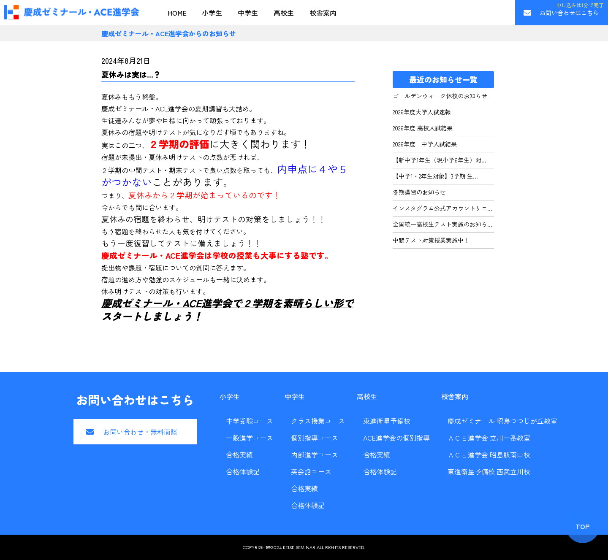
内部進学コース (314, 454)
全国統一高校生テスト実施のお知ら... (442, 224)
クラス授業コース (318, 421)
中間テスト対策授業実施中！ (431, 240)
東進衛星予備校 (386, 421)
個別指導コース (314, 438)
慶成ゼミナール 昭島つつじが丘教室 (502, 421)
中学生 (248, 13)
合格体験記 (243, 471)
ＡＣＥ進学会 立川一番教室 (489, 438)
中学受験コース (249, 421)
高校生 (284, 13)
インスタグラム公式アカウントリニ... (442, 208)
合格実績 (239, 454)
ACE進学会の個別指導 (396, 438)
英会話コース (311, 471)
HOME (177, 13)
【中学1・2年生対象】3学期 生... (435, 176)
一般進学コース (249, 438)
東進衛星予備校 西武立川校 (489, 471)
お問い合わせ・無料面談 (140, 432)
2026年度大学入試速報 (422, 112)
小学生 (212, 13)
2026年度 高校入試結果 (423, 128)
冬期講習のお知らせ (419, 192)
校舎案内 (323, 13)
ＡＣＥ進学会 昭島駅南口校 (489, 454)
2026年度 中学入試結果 (425, 144)
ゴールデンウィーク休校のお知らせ (440, 96)
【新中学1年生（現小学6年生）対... (439, 160)
